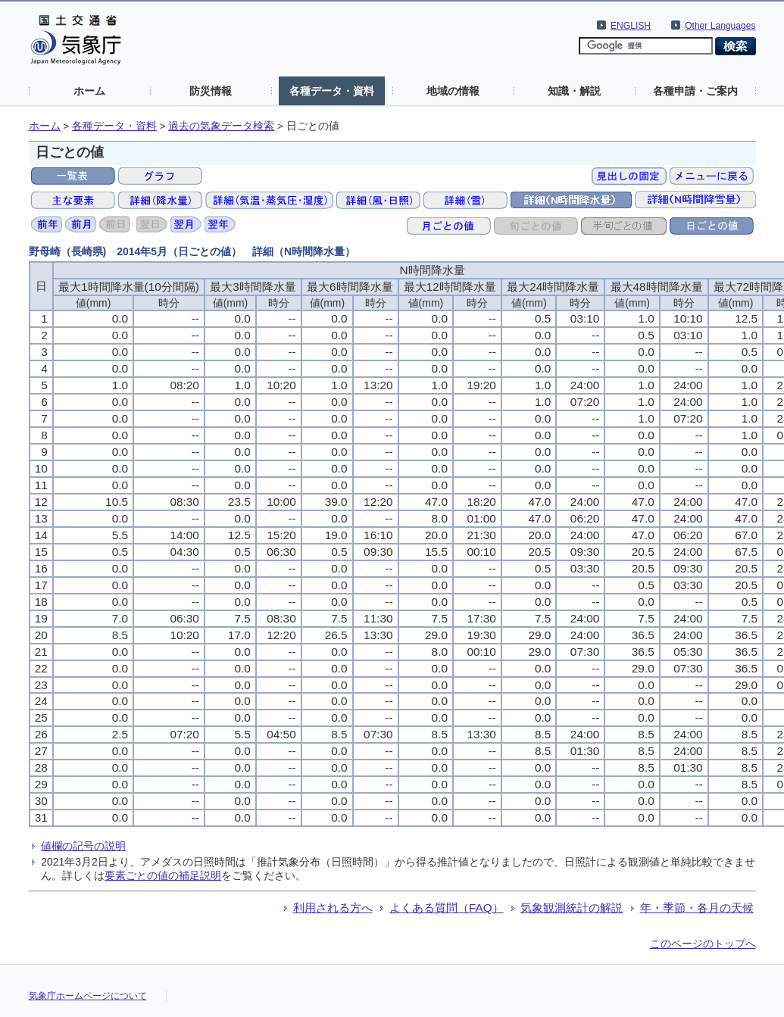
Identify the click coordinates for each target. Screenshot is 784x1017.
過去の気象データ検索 (221, 126)
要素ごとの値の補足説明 (163, 875)
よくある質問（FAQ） (446, 907)
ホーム (89, 91)
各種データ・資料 (331, 91)
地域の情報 (452, 91)
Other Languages (720, 25)
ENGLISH (631, 25)
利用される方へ (333, 907)
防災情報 (210, 91)
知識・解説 (574, 91)
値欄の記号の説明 (83, 846)
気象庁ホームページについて (88, 995)
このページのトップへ (703, 943)
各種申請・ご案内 (695, 91)
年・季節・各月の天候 (697, 907)
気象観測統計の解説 (571, 907)
